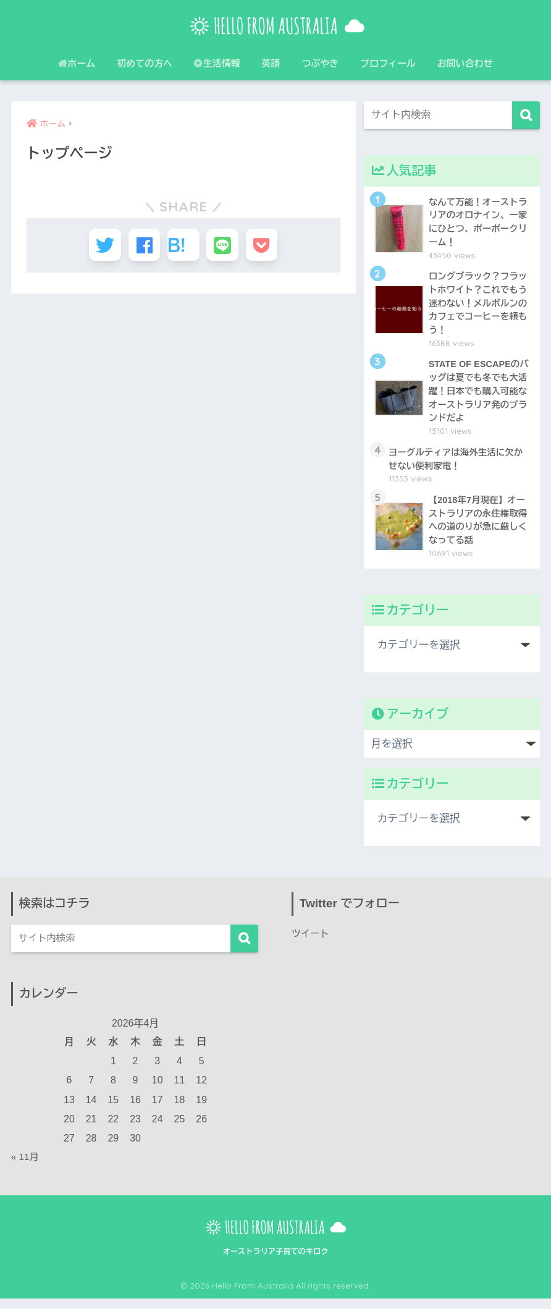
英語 (271, 63)
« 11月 (25, 1168)
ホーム (76, 63)
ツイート (311, 944)
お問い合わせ (465, 63)
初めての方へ (144, 63)
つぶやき (320, 63)
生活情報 (217, 63)
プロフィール (388, 63)
